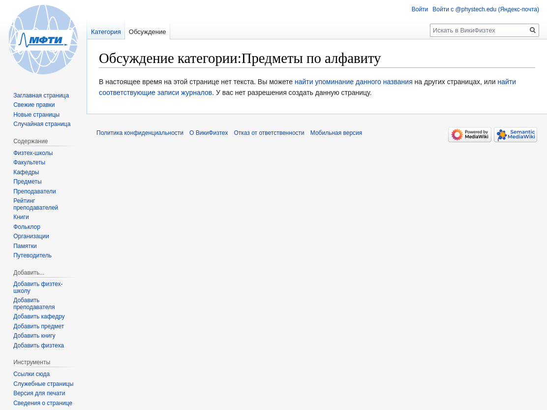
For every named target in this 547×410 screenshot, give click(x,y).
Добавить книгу (34, 335)
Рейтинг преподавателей (35, 204)
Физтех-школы (33, 153)
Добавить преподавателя (34, 304)
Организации (31, 236)
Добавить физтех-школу (37, 287)
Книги (21, 217)
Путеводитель (32, 255)
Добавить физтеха (38, 345)
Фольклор (26, 226)
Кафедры (26, 172)
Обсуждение (147, 31)
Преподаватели (34, 191)
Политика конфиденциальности (139, 132)
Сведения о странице (42, 403)
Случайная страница (41, 124)
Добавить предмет (38, 326)
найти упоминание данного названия (354, 82)
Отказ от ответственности (269, 132)
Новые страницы (36, 114)
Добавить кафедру (38, 316)
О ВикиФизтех (208, 132)
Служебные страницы (43, 383)
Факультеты (29, 162)
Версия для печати (39, 393)
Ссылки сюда (31, 374)
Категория (106, 31)
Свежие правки (34, 104)
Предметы (27, 181)
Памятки (25, 246)
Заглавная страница (41, 95)
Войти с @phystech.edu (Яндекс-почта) (485, 9)
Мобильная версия (336, 132)
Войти (420, 9)
